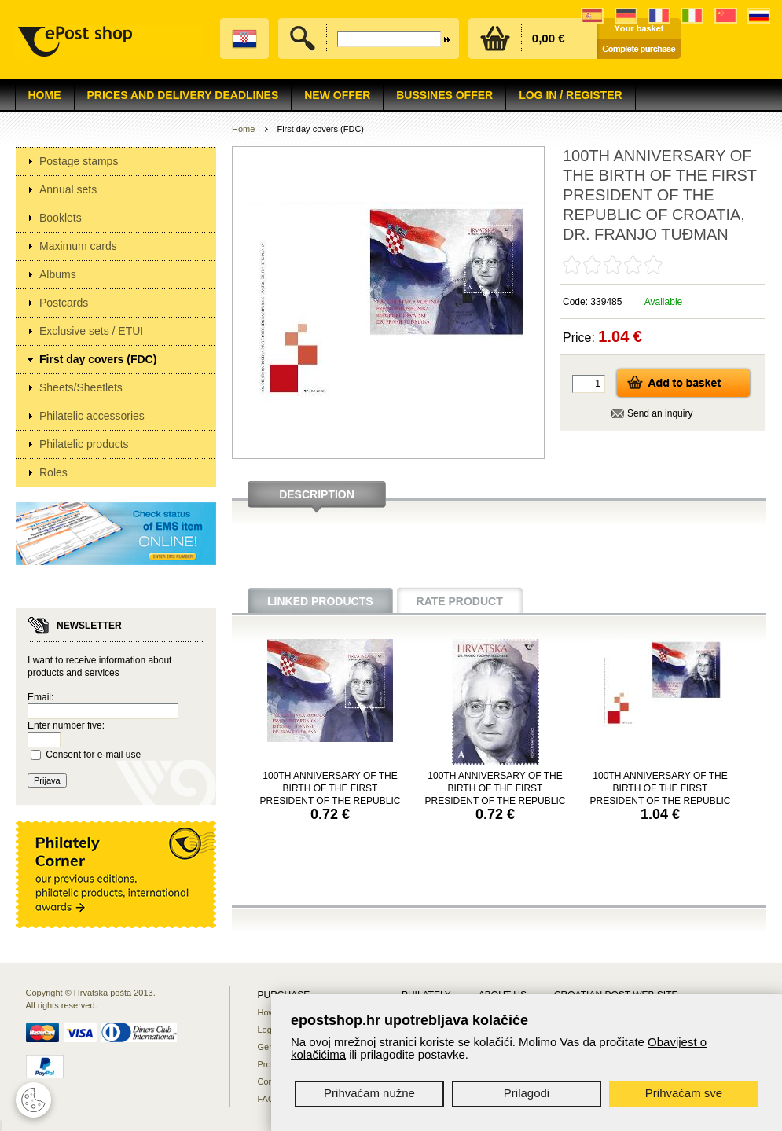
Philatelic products (84, 444)
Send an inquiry (659, 413)
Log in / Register (570, 95)
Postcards (63, 302)
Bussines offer (444, 95)
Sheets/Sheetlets (81, 387)
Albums (57, 274)
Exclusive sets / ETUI (91, 331)
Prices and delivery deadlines (183, 95)
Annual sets (68, 189)
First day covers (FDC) (97, 359)
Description (316, 494)
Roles (53, 472)
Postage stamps (78, 161)
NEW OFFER (337, 95)
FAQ (266, 1098)
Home (44, 95)
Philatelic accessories (92, 415)
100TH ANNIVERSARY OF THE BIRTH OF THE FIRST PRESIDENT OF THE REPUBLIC (330, 788)
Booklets (60, 217)
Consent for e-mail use (93, 754)
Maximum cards (78, 246)
